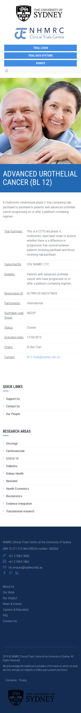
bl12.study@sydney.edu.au (43, 357)
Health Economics (17, 489)
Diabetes (11, 466)
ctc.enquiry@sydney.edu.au (25, 567)
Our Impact (10, 598)
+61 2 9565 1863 (18, 562)
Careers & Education (16, 609)
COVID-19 (12, 458)
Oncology (12, 443)
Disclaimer (11, 680)
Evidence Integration (19, 503)
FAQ (5, 615)
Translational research (20, 511)
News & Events (12, 604)
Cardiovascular (15, 451)
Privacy (23, 680)
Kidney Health (15, 473)
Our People (13, 414)
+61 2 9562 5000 (18, 556)
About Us (8, 586)
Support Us (13, 399)
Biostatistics (14, 496)
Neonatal (11, 481)
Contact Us (13, 406)
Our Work (8, 592)
